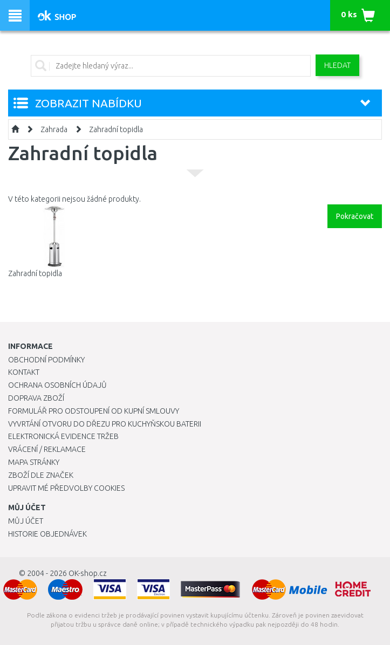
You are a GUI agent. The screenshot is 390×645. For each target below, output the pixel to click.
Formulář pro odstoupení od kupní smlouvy (93, 411)
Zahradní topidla (116, 129)
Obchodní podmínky (46, 359)
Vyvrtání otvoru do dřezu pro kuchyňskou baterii (104, 424)
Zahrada (53, 129)
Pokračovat (354, 216)
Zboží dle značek (40, 475)
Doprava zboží (36, 398)
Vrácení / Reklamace (47, 449)
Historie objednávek (47, 534)
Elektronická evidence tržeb (63, 436)
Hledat (337, 65)
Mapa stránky (33, 462)
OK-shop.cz (88, 573)
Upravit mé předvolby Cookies (66, 488)
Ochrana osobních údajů (57, 385)
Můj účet (25, 521)
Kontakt (23, 372)
